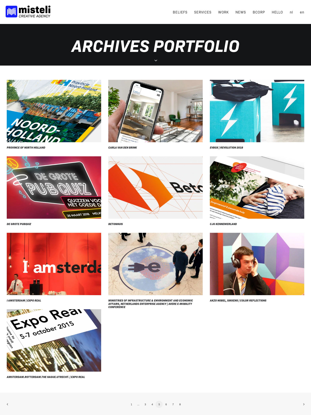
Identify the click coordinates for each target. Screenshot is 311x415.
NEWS (240, 12)
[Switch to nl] (291, 12)
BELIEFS (180, 12)
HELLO (277, 12)
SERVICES (202, 12)
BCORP (259, 12)
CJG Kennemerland (223, 224)
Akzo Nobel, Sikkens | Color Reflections (238, 300)
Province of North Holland (26, 147)
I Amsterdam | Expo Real (24, 300)
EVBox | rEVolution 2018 (226, 147)
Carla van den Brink (122, 147)
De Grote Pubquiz (19, 224)
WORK (223, 12)
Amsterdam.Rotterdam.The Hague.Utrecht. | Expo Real (46, 377)
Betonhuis (115, 224)
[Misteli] (28, 12)
